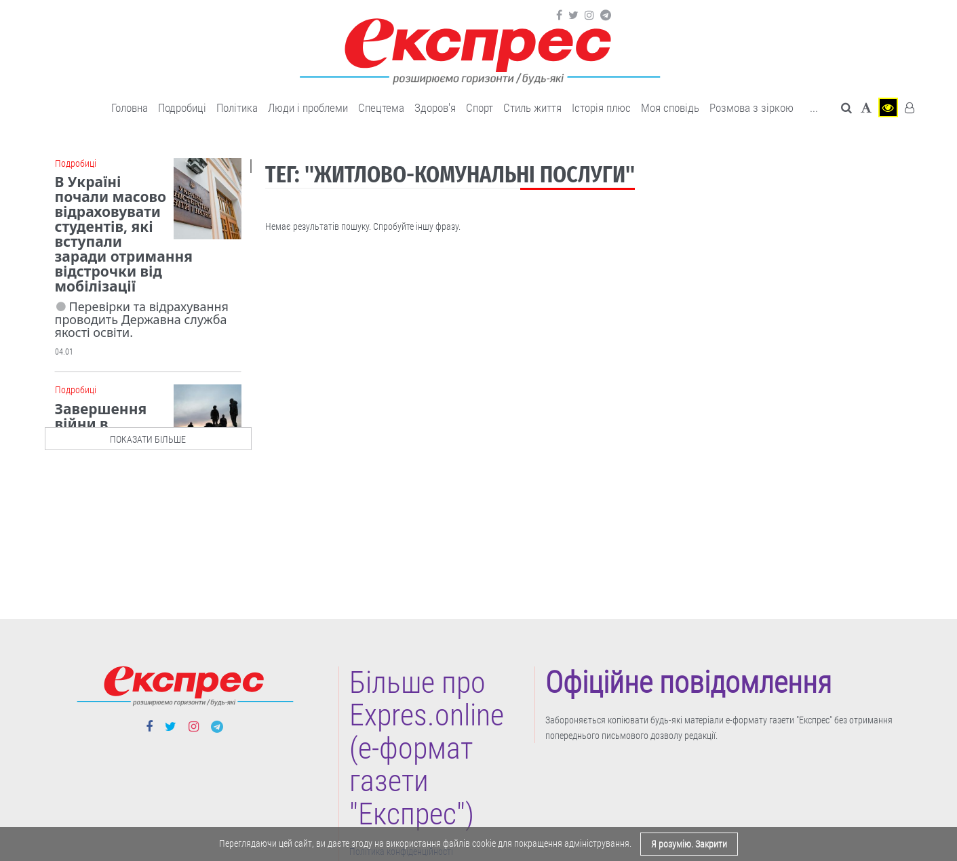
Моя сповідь (670, 108)
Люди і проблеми (308, 108)
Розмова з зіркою (751, 108)
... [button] (814, 108)
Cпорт (479, 108)
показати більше (148, 439)
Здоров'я (435, 108)
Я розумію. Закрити (689, 844)
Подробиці (182, 108)
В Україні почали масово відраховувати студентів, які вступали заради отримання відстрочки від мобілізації (124, 234)
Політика (237, 108)
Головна (129, 108)
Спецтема (381, 108)
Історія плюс (601, 108)
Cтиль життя (532, 108)
